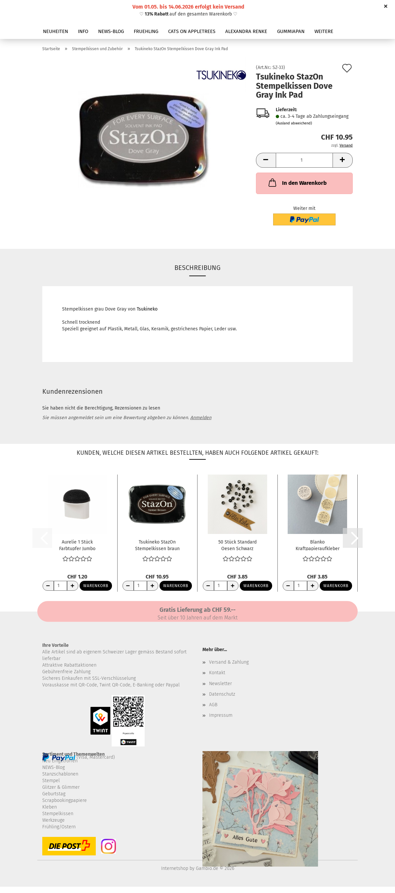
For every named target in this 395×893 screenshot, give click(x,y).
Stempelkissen (57, 813)
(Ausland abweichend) (294, 123)
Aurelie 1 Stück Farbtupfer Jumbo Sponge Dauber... (77, 544)
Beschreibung (197, 268)
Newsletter (220, 683)
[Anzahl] (304, 160)
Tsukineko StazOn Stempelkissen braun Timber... (157, 544)
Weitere (323, 31)
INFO (83, 31)
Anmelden (200, 417)
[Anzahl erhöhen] (72, 586)
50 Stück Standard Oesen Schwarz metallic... (237, 544)
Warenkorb (95, 585)
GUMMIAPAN (291, 31)
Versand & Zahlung (229, 662)
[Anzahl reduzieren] (48, 586)
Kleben (49, 807)
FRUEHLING (146, 31)
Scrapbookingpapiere (64, 800)
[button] (266, 160)
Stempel (51, 780)
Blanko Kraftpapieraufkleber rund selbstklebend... (318, 544)
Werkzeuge (53, 820)
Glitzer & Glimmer (61, 787)
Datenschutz (222, 694)
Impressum (221, 715)
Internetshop (174, 868)
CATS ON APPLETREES (191, 31)
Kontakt (217, 673)
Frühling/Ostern (59, 827)
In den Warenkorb (297, 182)
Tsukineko (147, 309)
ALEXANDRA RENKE (246, 31)
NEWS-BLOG (111, 31)
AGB (213, 705)
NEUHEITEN (55, 31)
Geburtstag (53, 794)
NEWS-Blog (53, 767)
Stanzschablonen (60, 774)
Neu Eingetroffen (60, 761)
